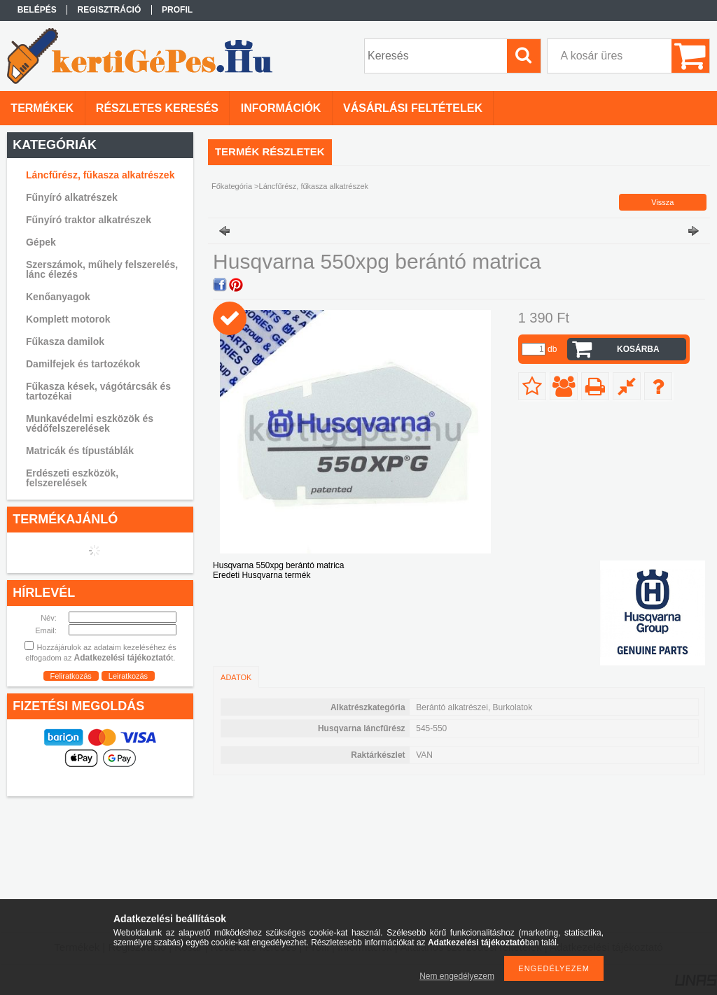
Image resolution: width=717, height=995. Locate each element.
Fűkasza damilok (65, 341)
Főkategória (231, 186)
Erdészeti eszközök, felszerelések (72, 477)
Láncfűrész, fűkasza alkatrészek (100, 175)
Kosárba (638, 349)
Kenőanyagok (58, 296)
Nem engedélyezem (456, 976)
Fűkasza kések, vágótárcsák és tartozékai (98, 391)
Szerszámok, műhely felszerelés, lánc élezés (102, 269)
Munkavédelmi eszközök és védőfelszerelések (89, 423)
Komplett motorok (68, 319)
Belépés (37, 10)
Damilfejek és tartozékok (83, 363)
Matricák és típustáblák (80, 450)
